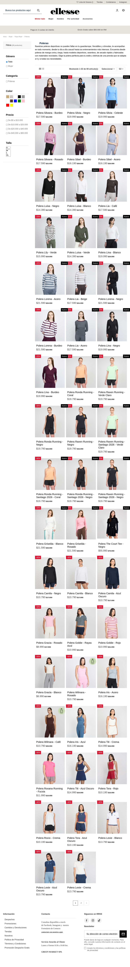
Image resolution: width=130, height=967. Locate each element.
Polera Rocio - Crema (48, 838)
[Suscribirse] (123, 934)
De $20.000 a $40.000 (18, 129)
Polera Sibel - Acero (109, 159)
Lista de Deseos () (85, 2)
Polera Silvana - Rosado (49, 159)
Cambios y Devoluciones (16, 928)
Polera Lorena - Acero (48, 299)
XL (8, 155)
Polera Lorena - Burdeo (49, 345)
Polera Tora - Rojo (108, 788)
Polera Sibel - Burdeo (79, 159)
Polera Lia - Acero (77, 345)
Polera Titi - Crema (108, 742)
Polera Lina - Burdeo (47, 392)
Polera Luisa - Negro (47, 206)
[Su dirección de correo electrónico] (102, 934)
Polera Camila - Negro (48, 593)
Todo (10, 62)
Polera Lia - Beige (77, 299)
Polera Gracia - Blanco (48, 692)
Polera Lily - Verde (46, 252)
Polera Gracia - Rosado (49, 643)
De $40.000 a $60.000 (18, 133)
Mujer (10, 66)
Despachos (10, 920)
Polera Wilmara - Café (48, 742)
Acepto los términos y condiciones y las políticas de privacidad (106, 949)
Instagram (123, 2)
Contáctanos (111, 2)
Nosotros (9, 936)
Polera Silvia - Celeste (110, 113)
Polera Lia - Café (107, 206)
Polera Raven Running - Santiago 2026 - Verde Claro (111, 445)
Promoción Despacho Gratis (17, 948)
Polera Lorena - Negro (110, 299)
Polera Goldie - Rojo (109, 643)
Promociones (10, 924)
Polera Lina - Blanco (109, 252)
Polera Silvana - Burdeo (49, 113)
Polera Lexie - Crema (79, 887)
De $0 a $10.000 (15, 120)
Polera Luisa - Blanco (79, 206)
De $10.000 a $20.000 (18, 125)
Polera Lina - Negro (109, 345)
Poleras (11, 81)
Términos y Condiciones (15, 944)
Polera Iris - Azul (76, 742)
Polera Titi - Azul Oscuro (80, 788)
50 (121, 69)
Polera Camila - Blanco (80, 593)
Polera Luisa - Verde (78, 252)
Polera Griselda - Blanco (49, 544)
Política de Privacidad (14, 940)
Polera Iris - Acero (108, 692)
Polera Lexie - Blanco (110, 838)
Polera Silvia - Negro (78, 113)
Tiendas (100, 2)
